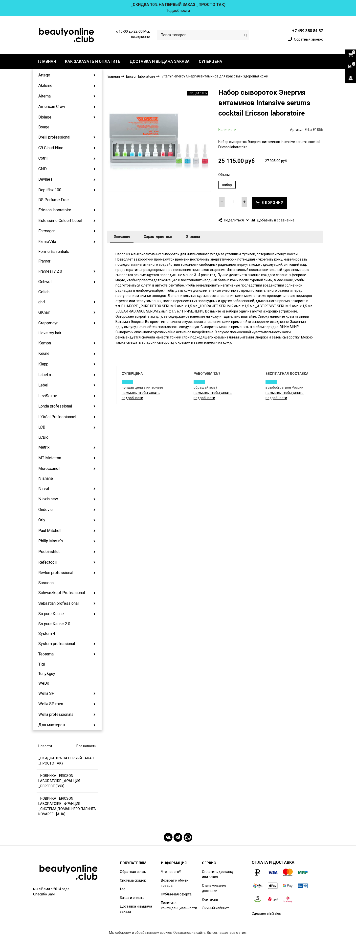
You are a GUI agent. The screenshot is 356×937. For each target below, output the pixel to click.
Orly (41, 520)
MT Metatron (49, 458)
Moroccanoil (49, 468)
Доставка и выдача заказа (136, 908)
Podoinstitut (49, 551)
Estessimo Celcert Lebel (60, 220)
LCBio (43, 437)
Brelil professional (54, 137)
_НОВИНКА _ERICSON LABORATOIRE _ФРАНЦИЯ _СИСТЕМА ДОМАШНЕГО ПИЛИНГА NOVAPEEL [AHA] (67, 806)
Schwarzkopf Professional (61, 592)
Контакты (210, 899)
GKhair (44, 312)
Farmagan (46, 231)
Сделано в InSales (266, 913)
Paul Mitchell (49, 530)
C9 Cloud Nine (50, 147)
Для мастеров (51, 724)
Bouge (43, 127)
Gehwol (44, 281)
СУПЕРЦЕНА (210, 61)
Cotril (42, 158)
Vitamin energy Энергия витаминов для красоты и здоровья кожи (214, 76)
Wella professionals (55, 714)
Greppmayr (48, 323)
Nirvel (43, 488)
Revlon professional (55, 572)
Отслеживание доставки (214, 888)
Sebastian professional (58, 603)
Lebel (43, 385)
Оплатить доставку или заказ (218, 874)
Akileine (45, 85)
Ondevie (45, 509)
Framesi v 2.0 (50, 271)
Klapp (43, 364)
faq (122, 889)
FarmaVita (47, 241)
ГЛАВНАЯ (47, 61)
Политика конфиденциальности (179, 905)
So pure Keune (51, 613)
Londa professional (55, 406)
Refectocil (47, 562)
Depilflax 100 (49, 190)
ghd (41, 302)
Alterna (44, 96)
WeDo (43, 683)
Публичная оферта (176, 894)
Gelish (43, 291)
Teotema (46, 654)
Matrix (43, 447)
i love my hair (49, 333)
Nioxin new (48, 499)
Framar (44, 261)
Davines (45, 179)
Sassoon (46, 582)
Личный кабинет (215, 908)
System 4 (46, 633)
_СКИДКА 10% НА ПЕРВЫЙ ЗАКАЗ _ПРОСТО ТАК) (66, 760)
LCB (41, 427)
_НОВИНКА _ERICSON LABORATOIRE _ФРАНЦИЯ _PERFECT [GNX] (59, 781)
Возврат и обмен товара (174, 883)
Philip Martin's (50, 541)
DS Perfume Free (53, 199)
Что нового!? (171, 872)
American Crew (51, 106)
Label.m (45, 374)
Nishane (45, 478)
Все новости (86, 746)
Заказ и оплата (132, 898)
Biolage (44, 117)
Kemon (44, 343)
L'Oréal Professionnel (57, 416)
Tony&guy (46, 673)
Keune (43, 353)
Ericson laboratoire (54, 210)
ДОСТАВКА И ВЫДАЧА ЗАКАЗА (160, 61)
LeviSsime (47, 395)
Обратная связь (133, 872)
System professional (56, 643)
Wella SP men (50, 703)
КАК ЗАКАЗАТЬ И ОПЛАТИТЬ (92, 61)
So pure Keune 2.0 (54, 624)
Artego (44, 75)
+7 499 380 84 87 (307, 30)
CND (42, 169)
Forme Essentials (53, 251)
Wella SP (46, 693)
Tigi (41, 664)
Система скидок (133, 880)
